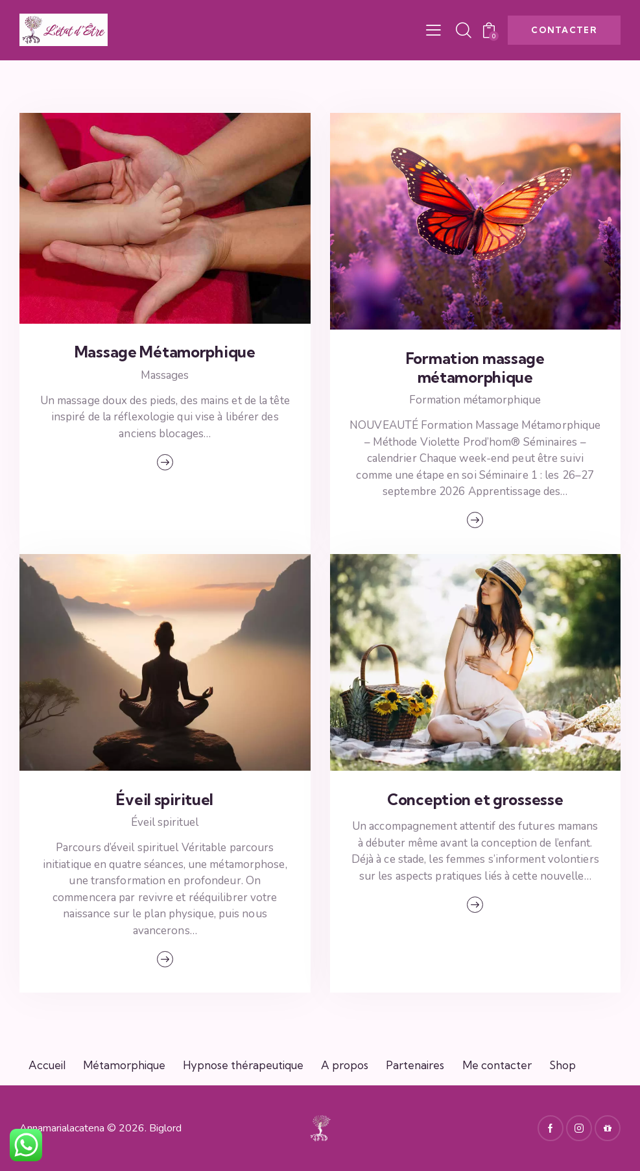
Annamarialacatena (61, 1128)
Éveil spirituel (164, 800)
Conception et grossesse (475, 800)
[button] (433, 30)
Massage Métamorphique (165, 352)
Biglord (165, 1128)
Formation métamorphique (475, 399)
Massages (165, 375)
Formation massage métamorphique (475, 368)
